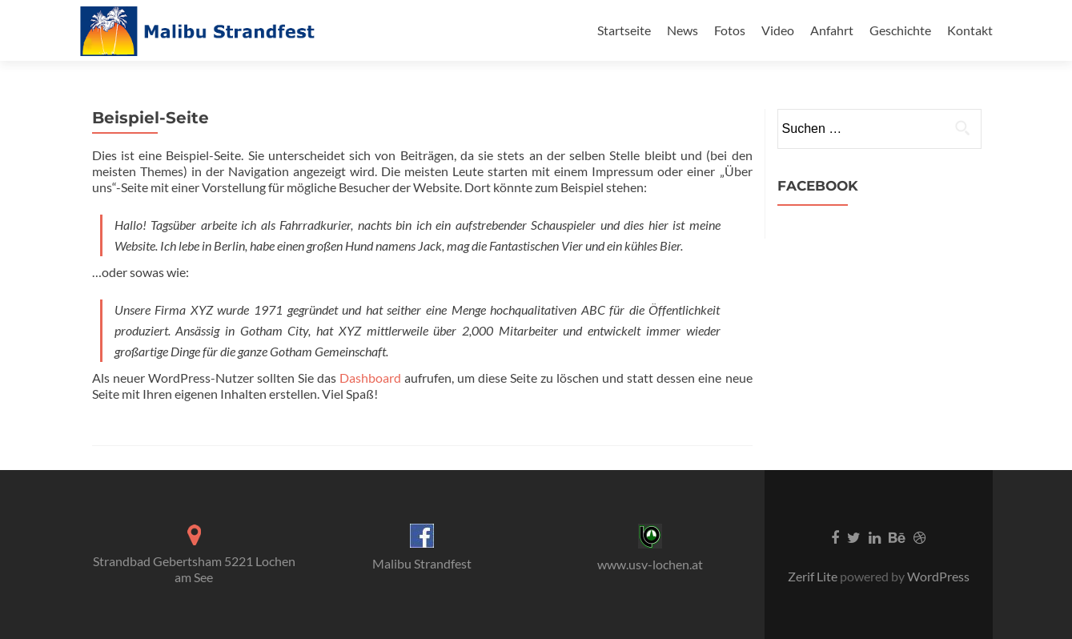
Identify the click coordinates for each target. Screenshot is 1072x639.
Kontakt (970, 30)
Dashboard (370, 377)
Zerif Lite (814, 576)
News (682, 30)
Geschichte (900, 30)
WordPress (937, 576)
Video (777, 30)
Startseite (624, 30)
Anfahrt (831, 30)
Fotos (729, 30)
